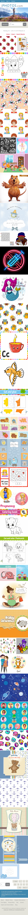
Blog (16, 905)
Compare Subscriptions (19, 900)
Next (24, 887)
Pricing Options (20, 20)
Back (16, 881)
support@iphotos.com (7, 894)
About (2, 900)
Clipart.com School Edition (7, 905)
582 (20, 887)
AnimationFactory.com (19, 909)
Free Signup (3, 902)
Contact (13, 1)
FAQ (17, 902)
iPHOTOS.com (12, 909)
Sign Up (2, 1)
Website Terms (9, 900)
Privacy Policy (11, 902)
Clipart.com (6, 909)
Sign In (8, 1)
